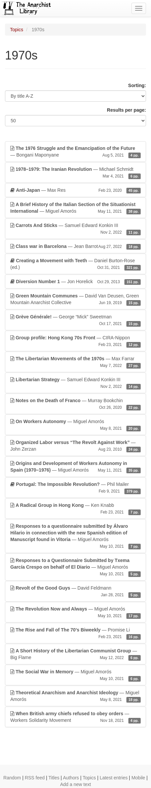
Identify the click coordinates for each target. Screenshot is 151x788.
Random (12, 777)
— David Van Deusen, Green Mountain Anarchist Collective (75, 299)
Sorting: (137, 85)
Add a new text (75, 784)
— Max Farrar (75, 362)
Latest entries (114, 777)
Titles (54, 777)
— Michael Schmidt (75, 173)
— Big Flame (75, 654)
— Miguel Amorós (75, 208)
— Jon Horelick (75, 281)
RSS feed (35, 777)
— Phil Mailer (75, 488)
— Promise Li (75, 633)
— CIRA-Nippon (75, 341)
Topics (16, 29)
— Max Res (75, 190)
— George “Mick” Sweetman (75, 320)
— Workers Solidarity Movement (75, 717)
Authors (71, 777)
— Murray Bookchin (75, 404)
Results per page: (126, 110)
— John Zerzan (75, 446)
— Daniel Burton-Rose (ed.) (75, 264)
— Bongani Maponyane (75, 152)
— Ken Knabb (75, 509)
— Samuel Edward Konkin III (75, 229)
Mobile (138, 777)
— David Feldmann (75, 591)
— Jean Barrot (75, 246)
